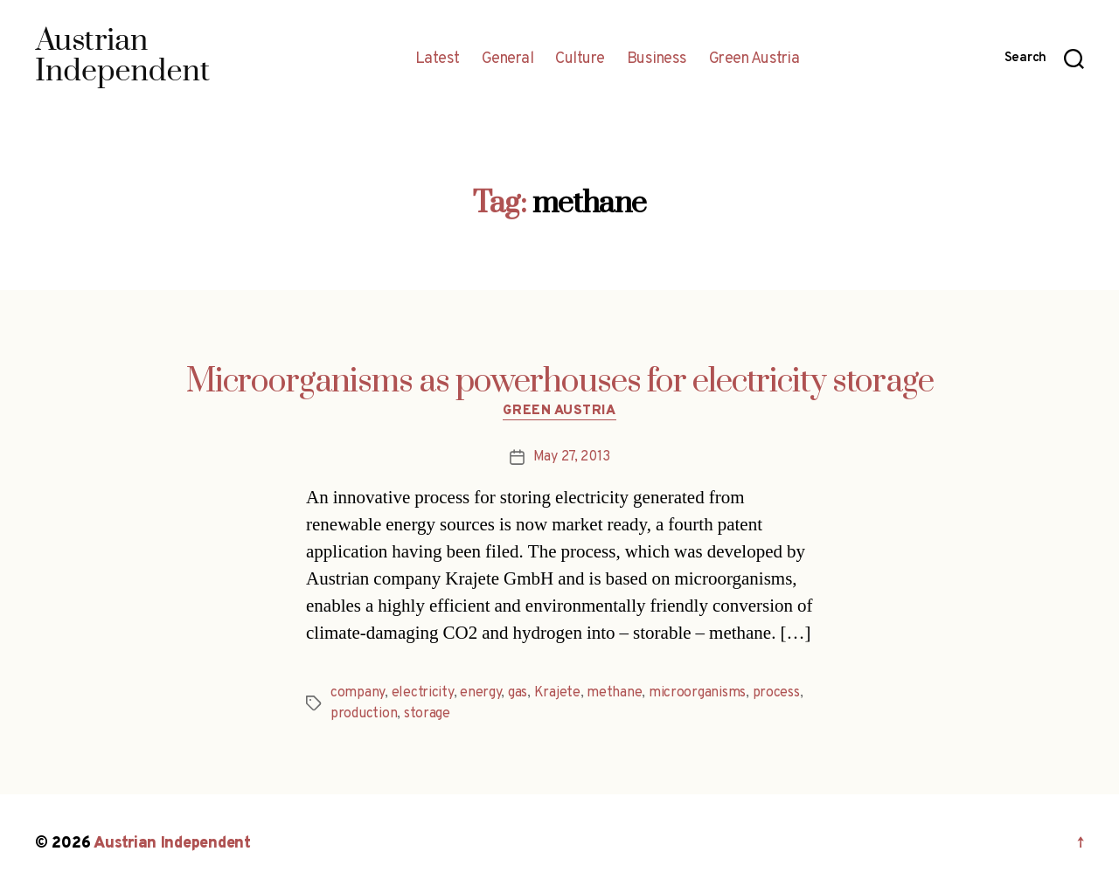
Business (657, 59)
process (776, 693)
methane (614, 693)
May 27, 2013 (571, 457)
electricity (423, 693)
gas (517, 693)
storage (427, 714)
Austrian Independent (172, 844)
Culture (580, 59)
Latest (437, 59)
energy (480, 693)
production (363, 714)
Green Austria (754, 59)
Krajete (557, 693)
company (357, 693)
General (508, 59)
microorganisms (697, 693)
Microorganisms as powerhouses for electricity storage (560, 382)
